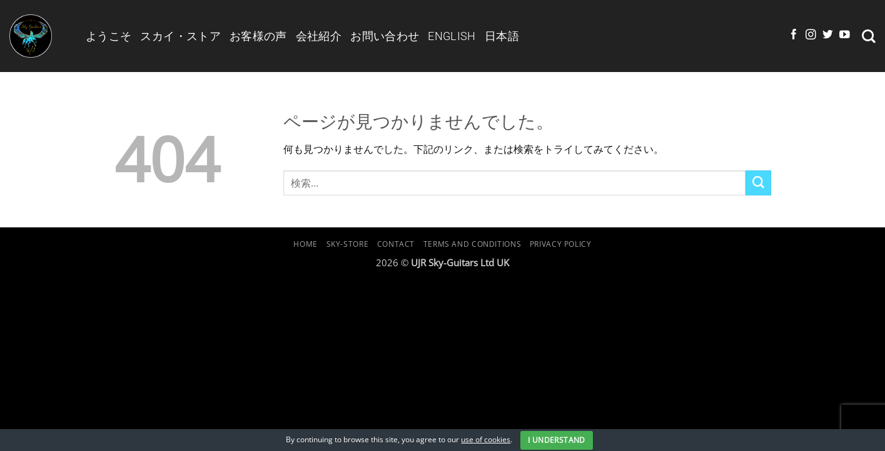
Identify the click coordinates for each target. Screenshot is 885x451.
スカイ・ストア (180, 36)
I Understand (556, 440)
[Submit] (758, 182)
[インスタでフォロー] (811, 35)
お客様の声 (258, 36)
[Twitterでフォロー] (827, 35)
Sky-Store (347, 244)
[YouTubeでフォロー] (844, 35)
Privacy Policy (561, 244)
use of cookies (485, 439)
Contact (396, 244)
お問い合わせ (384, 36)
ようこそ (108, 36)
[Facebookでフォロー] (794, 35)
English (452, 36)
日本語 (502, 36)
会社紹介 (318, 36)
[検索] (869, 36)
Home (305, 244)
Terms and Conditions (472, 244)
